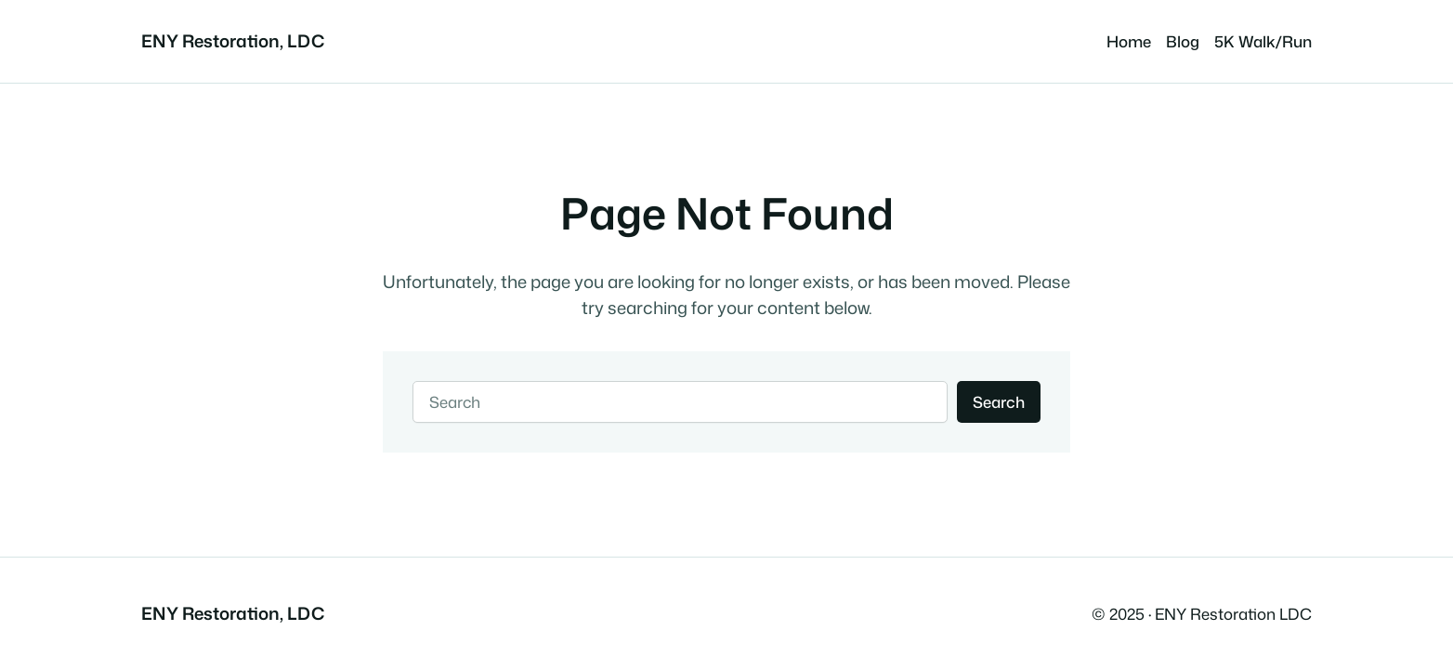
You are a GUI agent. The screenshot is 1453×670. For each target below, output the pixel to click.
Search (999, 402)
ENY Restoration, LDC (232, 41)
